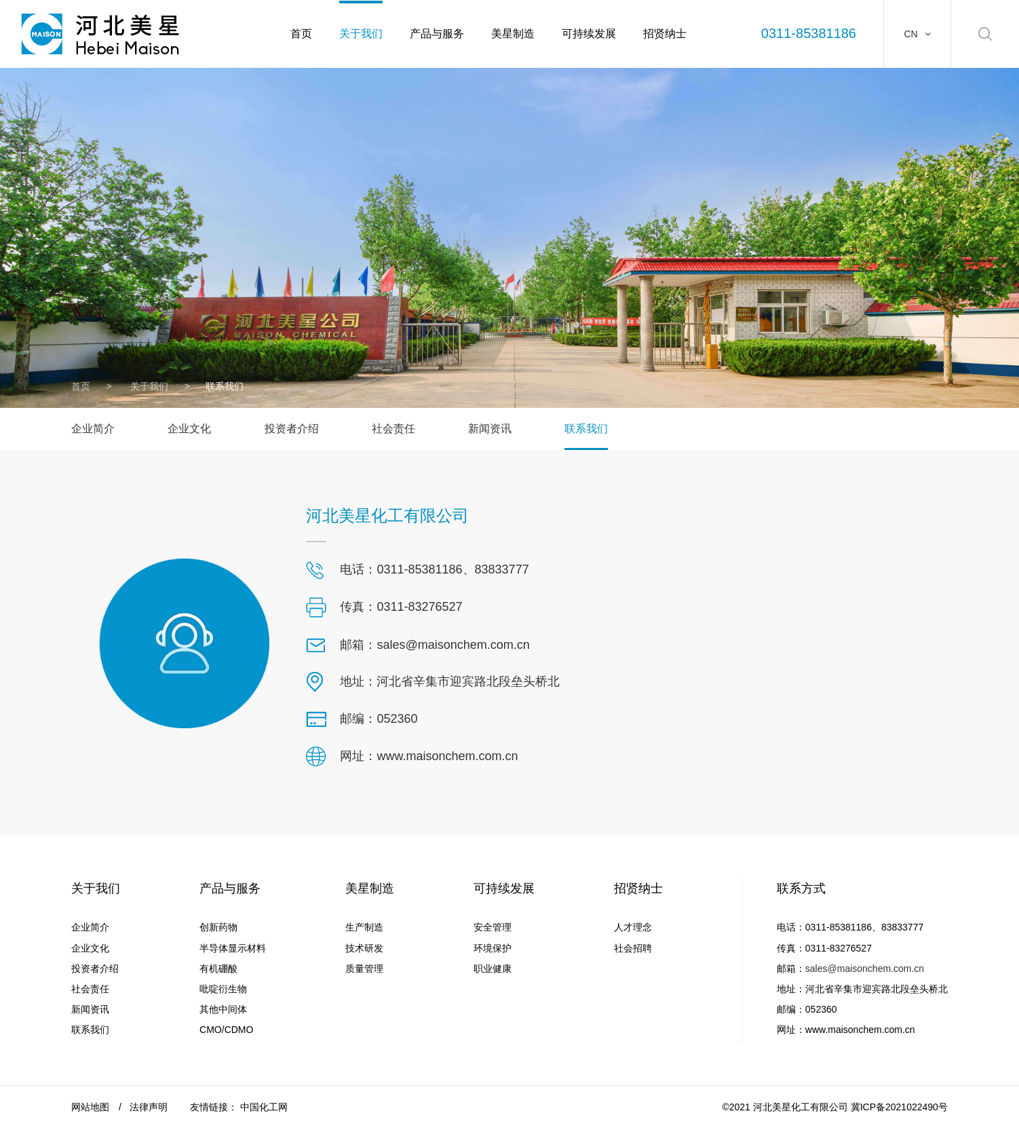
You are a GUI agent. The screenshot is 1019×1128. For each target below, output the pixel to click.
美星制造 (513, 33)
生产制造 (364, 927)
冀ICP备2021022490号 (899, 1107)
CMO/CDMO (226, 1029)
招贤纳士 (665, 33)
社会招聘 (633, 948)
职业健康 (493, 968)
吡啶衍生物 (223, 988)
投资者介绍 (292, 428)
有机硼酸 (218, 968)
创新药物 (218, 927)
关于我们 (361, 33)
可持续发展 (589, 33)
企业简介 (93, 428)
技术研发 (364, 948)
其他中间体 (223, 1009)
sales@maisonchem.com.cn (864, 968)
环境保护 (493, 948)
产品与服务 (437, 33)
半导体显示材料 (232, 948)
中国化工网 (264, 1107)
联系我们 (586, 428)
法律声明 (149, 1107)
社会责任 (393, 428)
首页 (301, 33)
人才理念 (633, 927)
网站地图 (90, 1107)
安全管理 (493, 927)
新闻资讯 (490, 428)
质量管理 (364, 968)
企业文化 (189, 428)
